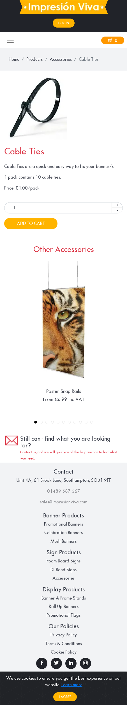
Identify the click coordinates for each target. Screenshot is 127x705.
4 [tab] (52, 422)
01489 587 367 (63, 491)
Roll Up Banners (63, 606)
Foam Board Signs (63, 561)
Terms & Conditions (63, 644)
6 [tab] (64, 422)
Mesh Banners (63, 541)
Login (63, 23)
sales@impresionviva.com (63, 502)
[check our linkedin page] (71, 663)
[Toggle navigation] (10, 40)
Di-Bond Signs (63, 570)
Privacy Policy (63, 635)
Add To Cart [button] (31, 223)
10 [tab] (86, 422)
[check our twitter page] (56, 663)
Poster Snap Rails (63, 391)
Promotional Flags (63, 615)
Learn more (71, 685)
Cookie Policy (64, 652)
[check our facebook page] (41, 663)
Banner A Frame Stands (63, 598)
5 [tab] (58, 422)
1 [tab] (35, 422)
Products (34, 59)
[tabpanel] (63, 332)
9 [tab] (80, 422)
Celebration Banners (63, 532)
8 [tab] (75, 422)
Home (14, 59)
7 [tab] (69, 422)
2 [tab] (41, 422)
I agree (65, 697)
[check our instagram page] (85, 663)
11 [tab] (92, 422)
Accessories (61, 59)
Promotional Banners (63, 524)
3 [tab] (47, 422)
